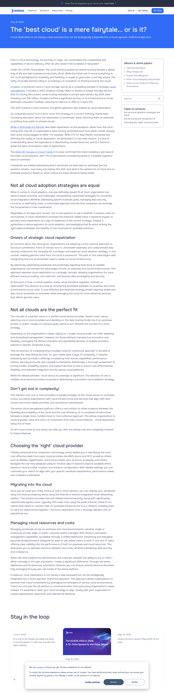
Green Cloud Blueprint (137, 75)
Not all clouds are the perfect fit (139, 118)
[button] (32, 10)
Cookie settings (92, 682)
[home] (17, 10)
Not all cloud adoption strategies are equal (142, 113)
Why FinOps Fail (135, 71)
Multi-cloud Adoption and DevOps (143, 79)
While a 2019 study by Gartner (27, 127)
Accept (113, 682)
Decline (135, 682)
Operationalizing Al (136, 68)
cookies (39, 667)
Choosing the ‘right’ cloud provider (141, 122)
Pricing (69, 10)
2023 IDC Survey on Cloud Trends (34, 152)
